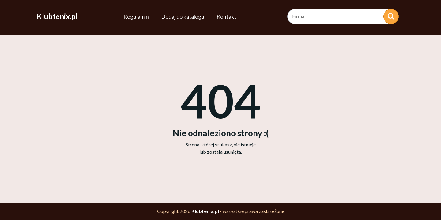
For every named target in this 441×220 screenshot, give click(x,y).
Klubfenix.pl (57, 16)
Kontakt (226, 16)
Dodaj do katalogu (182, 16)
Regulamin (136, 16)
